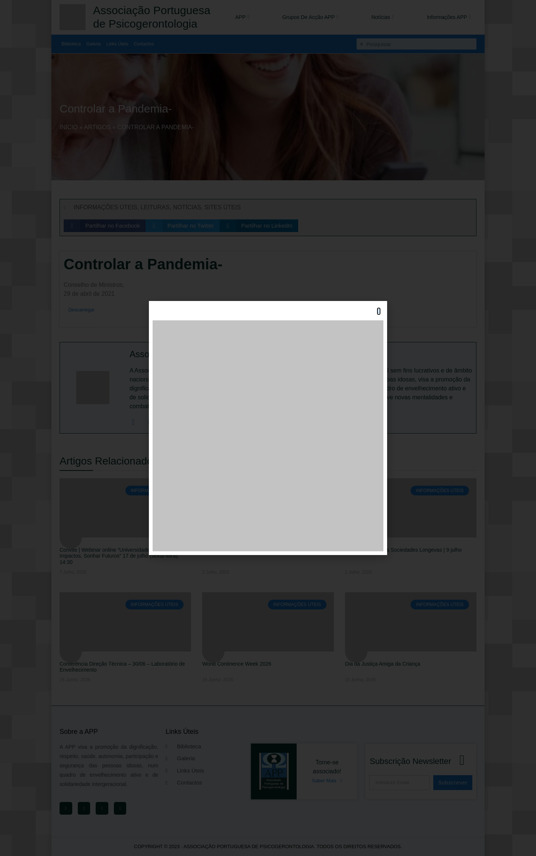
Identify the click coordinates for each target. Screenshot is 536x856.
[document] (268, 428)
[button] (379, 311)
